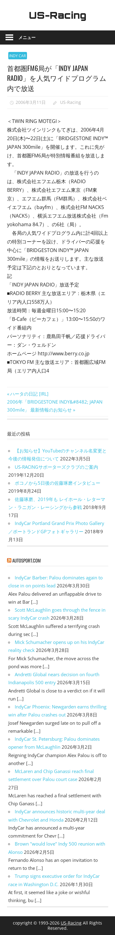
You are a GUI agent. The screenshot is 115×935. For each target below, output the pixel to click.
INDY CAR (17, 55)
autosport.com (26, 560)
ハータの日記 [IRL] (29, 394)
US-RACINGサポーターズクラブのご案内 (56, 467)
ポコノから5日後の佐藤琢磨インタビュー (57, 483)
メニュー (27, 37)
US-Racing (58, 15)
